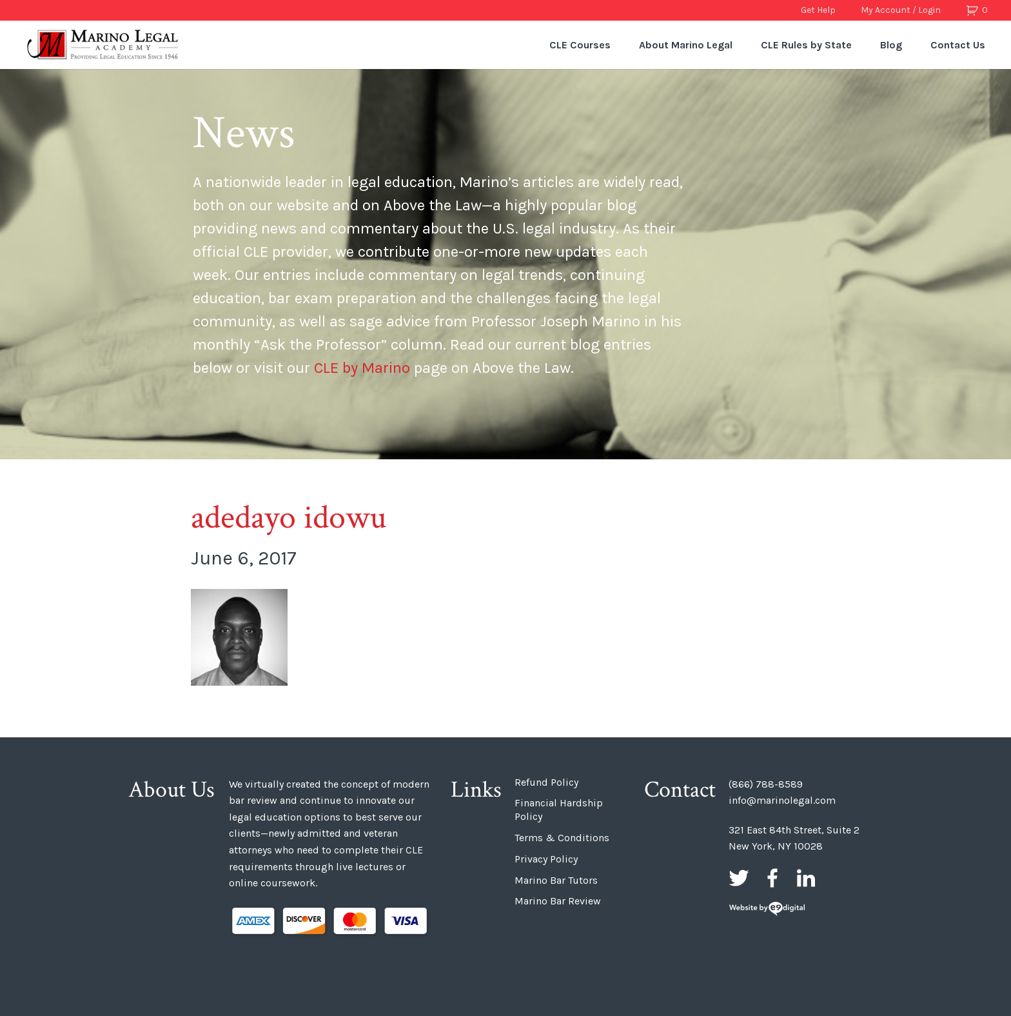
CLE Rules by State (806, 45)
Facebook (772, 878)
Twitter (739, 878)
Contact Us (957, 45)
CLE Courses (580, 45)
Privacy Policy (546, 859)
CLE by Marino (362, 368)
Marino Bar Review (558, 901)
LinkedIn (806, 878)
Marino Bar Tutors (556, 880)
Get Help (818, 10)
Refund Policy (546, 782)
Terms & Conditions (562, 838)
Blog (891, 45)
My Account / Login (901, 10)
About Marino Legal (685, 45)
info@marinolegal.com (782, 800)
